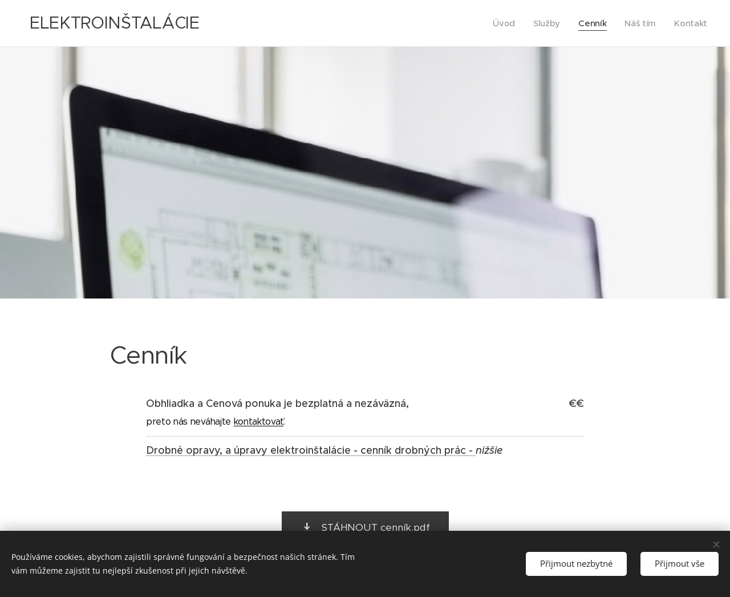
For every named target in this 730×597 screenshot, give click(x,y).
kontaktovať (258, 421)
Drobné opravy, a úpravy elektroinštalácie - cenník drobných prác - (311, 450)
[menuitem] (502, 23)
